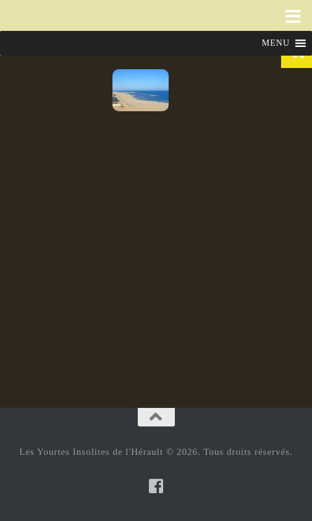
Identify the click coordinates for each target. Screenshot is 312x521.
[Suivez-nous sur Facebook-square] (156, 486)
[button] (276, 43)
